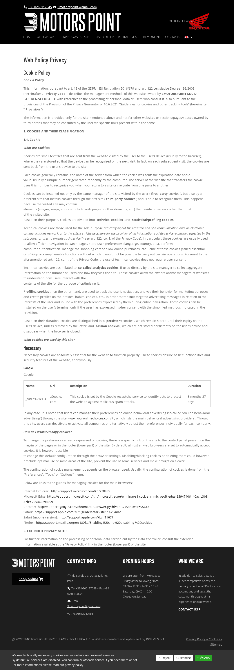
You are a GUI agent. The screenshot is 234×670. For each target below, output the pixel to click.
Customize (183, 658)
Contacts (172, 37)
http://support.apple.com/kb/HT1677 (86, 517)
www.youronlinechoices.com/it (90, 418)
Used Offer (105, 37)
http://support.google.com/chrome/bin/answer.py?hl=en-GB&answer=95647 (93, 507)
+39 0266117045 (40, 7)
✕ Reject (164, 658)
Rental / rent (128, 37)
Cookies (214, 639)
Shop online (28, 579)
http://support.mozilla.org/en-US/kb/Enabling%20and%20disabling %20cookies (94, 522)
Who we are (46, 37)
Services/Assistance (75, 37)
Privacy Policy (195, 639)
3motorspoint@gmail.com (77, 7)
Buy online (152, 37)
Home (27, 37)
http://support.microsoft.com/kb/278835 (80, 491)
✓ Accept (203, 657)
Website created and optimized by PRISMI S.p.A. (130, 639)
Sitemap (216, 644)
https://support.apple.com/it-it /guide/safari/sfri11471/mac (78, 512)
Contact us (188, 609)
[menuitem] (189, 38)
